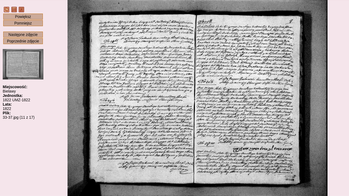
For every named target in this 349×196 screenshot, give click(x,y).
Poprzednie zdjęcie (23, 41)
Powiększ (23, 16)
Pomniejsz (23, 23)
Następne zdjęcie (22, 34)
